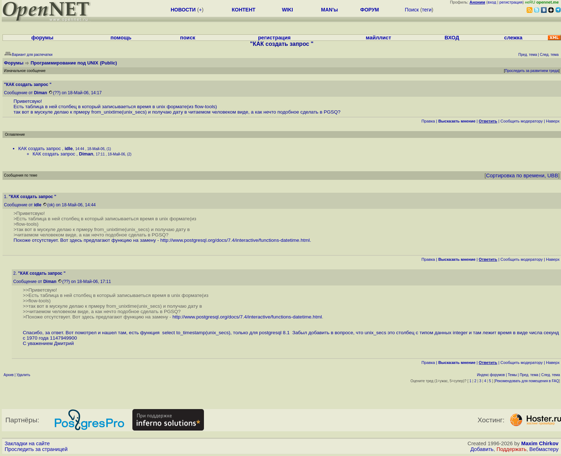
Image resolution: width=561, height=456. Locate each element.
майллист (378, 37)
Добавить (482, 449)
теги (426, 10)
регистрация (511, 2)
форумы (42, 37)
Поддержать (512, 449)
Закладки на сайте (27, 443)
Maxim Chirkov (539, 443)
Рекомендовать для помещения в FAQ (527, 381)
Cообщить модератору (522, 121)
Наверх (553, 121)
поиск (187, 37)
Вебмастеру (544, 449)
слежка (513, 37)
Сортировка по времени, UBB (522, 175)
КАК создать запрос (40, 148)
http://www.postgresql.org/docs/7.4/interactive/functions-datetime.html (235, 240)
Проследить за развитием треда (531, 71)
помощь (121, 37)
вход (492, 2)
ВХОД (451, 37)
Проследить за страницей (36, 449)
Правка (428, 121)
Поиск (412, 10)
